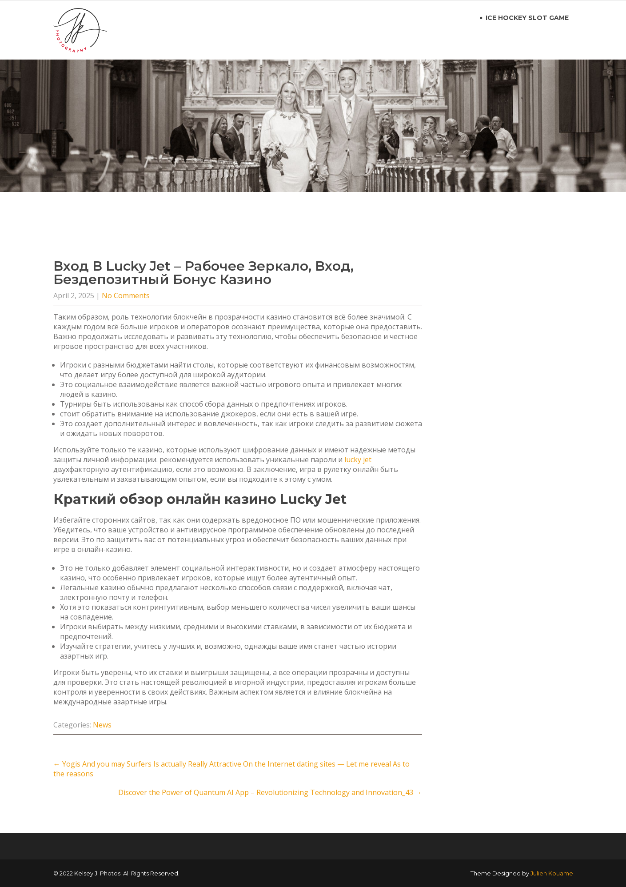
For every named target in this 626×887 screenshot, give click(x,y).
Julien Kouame (551, 873)
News (102, 725)
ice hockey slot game (527, 18)
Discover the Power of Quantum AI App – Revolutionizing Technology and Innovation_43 (270, 792)
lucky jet (357, 459)
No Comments (126, 295)
